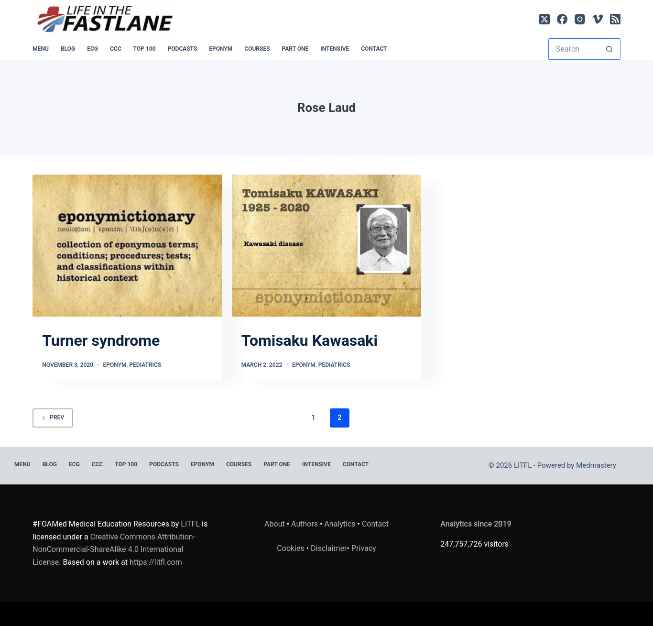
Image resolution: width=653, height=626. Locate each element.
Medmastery (596, 465)
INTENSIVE (334, 48)
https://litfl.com (156, 562)
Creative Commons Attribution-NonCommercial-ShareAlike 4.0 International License (114, 549)
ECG (92, 48)
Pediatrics (145, 365)
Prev (53, 417)
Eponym (115, 365)
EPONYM (220, 48)
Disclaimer (329, 548)
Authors (304, 523)
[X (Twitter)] (544, 19)
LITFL (190, 523)
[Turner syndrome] (127, 246)
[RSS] (615, 19)
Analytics (339, 523)
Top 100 (144, 48)
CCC (115, 48)
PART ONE (295, 48)
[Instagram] (580, 19)
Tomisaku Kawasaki (309, 340)
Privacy (363, 548)
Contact (374, 48)
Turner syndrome (101, 340)
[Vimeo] (597, 19)
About (274, 523)
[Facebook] (562, 19)
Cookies (291, 548)
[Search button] (609, 49)
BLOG (68, 48)
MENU (41, 48)
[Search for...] (573, 49)
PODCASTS (182, 48)
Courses (257, 48)
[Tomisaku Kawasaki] (326, 246)
